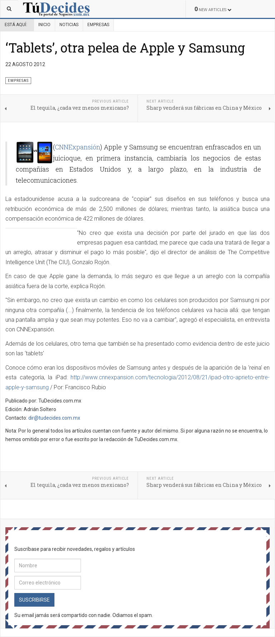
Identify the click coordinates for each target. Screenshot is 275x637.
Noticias (68, 24)
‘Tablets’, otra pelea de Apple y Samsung (125, 47)
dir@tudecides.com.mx (54, 418)
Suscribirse (34, 600)
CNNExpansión (77, 147)
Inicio (44, 24)
